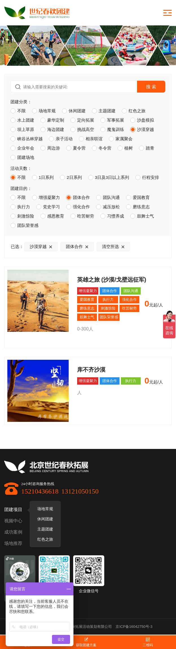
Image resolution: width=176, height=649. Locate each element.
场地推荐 (13, 543)
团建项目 (13, 509)
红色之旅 (45, 539)
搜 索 (151, 86)
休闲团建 (45, 519)
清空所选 (114, 246)
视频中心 (13, 520)
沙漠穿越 (42, 246)
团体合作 (78, 246)
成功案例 (13, 532)
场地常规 (45, 509)
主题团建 (45, 529)
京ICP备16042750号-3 (134, 626)
